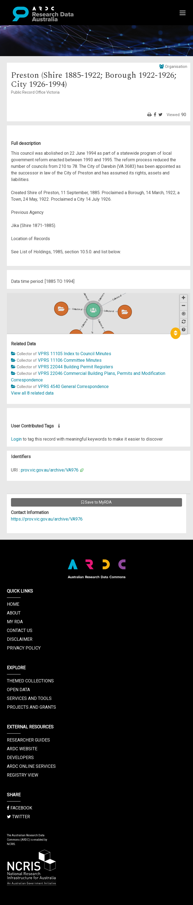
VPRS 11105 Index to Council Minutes (74, 353)
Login (16, 439)
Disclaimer (19, 639)
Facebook (19, 808)
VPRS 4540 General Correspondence (73, 386)
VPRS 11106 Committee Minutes (70, 360)
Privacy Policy (24, 648)
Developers (20, 757)
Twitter (18, 816)
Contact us (19, 630)
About (14, 613)
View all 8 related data (32, 393)
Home (13, 604)
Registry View (22, 775)
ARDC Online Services (31, 766)
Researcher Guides (28, 740)
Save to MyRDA (96, 502)
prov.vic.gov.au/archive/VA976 (50, 470)
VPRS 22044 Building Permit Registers (75, 366)
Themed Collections (30, 680)
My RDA (15, 621)
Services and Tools (29, 698)
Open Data (18, 689)
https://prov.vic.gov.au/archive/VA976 (47, 519)
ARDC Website (22, 748)
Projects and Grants (31, 707)
